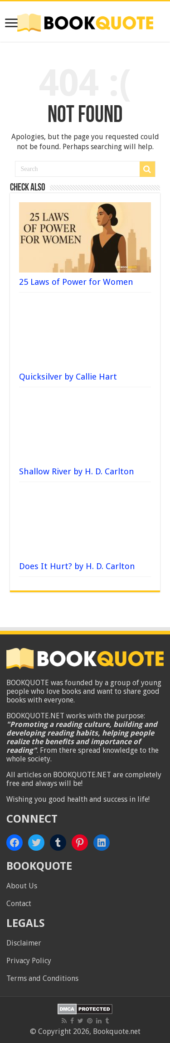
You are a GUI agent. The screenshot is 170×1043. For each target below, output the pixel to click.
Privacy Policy (28, 960)
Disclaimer (23, 943)
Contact (18, 903)
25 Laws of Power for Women (76, 282)
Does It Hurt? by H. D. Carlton (77, 566)
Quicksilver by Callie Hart (68, 376)
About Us (21, 886)
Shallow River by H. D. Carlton (76, 471)
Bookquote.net (117, 1031)
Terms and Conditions (42, 978)
